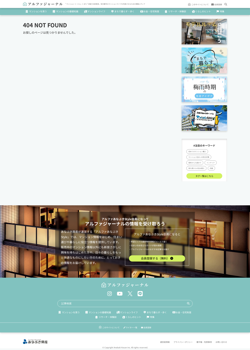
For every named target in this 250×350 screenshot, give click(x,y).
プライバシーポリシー (183, 341)
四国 (211, 168)
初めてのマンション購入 (197, 151)
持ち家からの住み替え (196, 168)
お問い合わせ (221, 341)
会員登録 (216, 4)
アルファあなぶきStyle (117, 219)
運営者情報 (165, 341)
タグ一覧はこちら (204, 175)
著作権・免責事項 (204, 341)
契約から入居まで (194, 162)
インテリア (211, 162)
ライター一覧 (130, 327)
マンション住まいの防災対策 (198, 157)
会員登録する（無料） (157, 258)
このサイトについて (200, 4)
